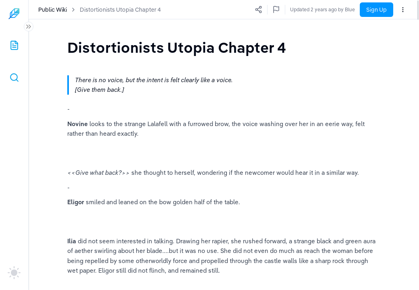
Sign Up (376, 9)
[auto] (14, 272)
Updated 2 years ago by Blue (322, 9)
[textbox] (177, 47)
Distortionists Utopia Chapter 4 (120, 9)
